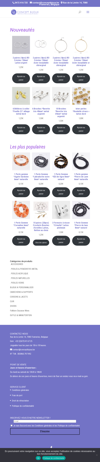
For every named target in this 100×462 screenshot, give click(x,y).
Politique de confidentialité (23, 406)
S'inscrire (45, 431)
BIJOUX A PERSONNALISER (21, 287)
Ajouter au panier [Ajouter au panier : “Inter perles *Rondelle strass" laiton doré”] (81, 129)
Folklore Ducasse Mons (19, 310)
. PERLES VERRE (17, 283)
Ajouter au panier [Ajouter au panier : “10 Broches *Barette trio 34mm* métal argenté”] (61, 129)
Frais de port (17, 395)
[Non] (96, 455)
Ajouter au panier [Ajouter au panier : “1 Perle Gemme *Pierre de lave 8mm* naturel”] (81, 241)
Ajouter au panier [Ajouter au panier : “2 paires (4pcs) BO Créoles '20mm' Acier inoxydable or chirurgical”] (81, 78)
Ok (38, 458)
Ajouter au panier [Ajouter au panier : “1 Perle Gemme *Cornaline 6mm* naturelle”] (21, 241)
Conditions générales (20, 390)
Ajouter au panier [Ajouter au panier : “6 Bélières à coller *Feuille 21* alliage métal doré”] (21, 129)
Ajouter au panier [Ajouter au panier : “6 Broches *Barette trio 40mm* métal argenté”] (41, 129)
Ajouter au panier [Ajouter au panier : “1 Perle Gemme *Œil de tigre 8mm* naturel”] (61, 192)
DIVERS (13, 306)
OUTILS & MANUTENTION (21, 315)
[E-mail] (45, 421)
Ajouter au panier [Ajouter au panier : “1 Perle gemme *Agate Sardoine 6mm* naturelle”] (21, 192)
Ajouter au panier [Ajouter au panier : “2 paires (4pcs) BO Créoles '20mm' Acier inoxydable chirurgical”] (41, 78)
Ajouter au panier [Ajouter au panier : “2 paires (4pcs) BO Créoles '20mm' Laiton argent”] (21, 78)
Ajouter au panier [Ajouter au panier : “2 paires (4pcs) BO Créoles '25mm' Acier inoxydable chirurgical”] (61, 78)
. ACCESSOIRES (16, 264)
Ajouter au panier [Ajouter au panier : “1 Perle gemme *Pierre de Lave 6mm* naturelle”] (81, 192)
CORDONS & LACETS (19, 297)
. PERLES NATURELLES (20, 278)
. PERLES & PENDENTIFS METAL (24, 269)
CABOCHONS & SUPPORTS (21, 292)
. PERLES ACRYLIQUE (19, 273)
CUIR (12, 301)
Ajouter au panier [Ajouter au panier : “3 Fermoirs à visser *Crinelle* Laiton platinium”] (61, 241)
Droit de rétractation (20, 400)
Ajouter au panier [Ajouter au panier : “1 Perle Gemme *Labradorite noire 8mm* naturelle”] (41, 192)
